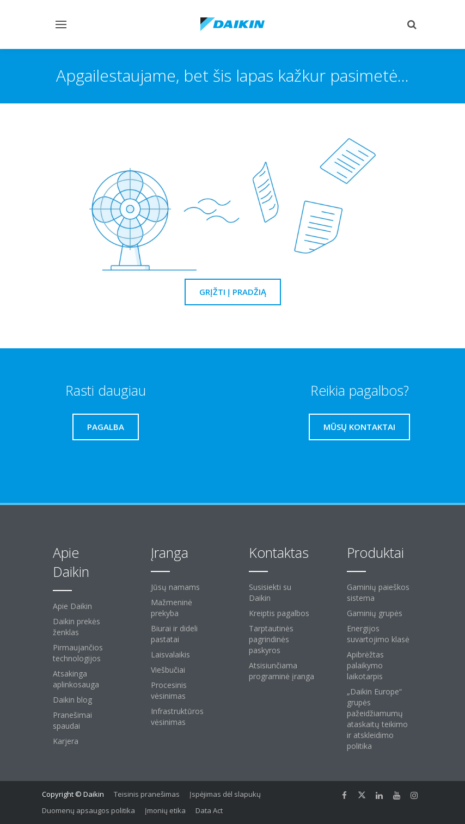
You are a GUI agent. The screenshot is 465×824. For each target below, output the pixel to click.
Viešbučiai (168, 670)
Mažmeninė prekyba (171, 607)
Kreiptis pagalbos (279, 613)
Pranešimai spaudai (72, 720)
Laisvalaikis (170, 654)
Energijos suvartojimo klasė (378, 633)
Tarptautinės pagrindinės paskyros (271, 639)
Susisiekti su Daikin (270, 592)
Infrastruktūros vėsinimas (177, 716)
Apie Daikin (72, 606)
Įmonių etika (165, 810)
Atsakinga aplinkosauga (76, 679)
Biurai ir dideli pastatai (174, 633)
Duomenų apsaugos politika (88, 810)
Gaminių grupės (374, 613)
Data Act (209, 810)
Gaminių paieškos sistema (378, 592)
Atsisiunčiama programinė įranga (281, 670)
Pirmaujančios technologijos (78, 652)
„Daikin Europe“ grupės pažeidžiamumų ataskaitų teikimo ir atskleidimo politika (377, 718)
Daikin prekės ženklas (76, 626)
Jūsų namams (175, 587)
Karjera (65, 741)
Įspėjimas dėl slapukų (225, 794)
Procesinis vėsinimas (169, 690)
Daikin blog (72, 699)
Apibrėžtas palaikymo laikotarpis (365, 665)
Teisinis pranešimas (147, 794)
